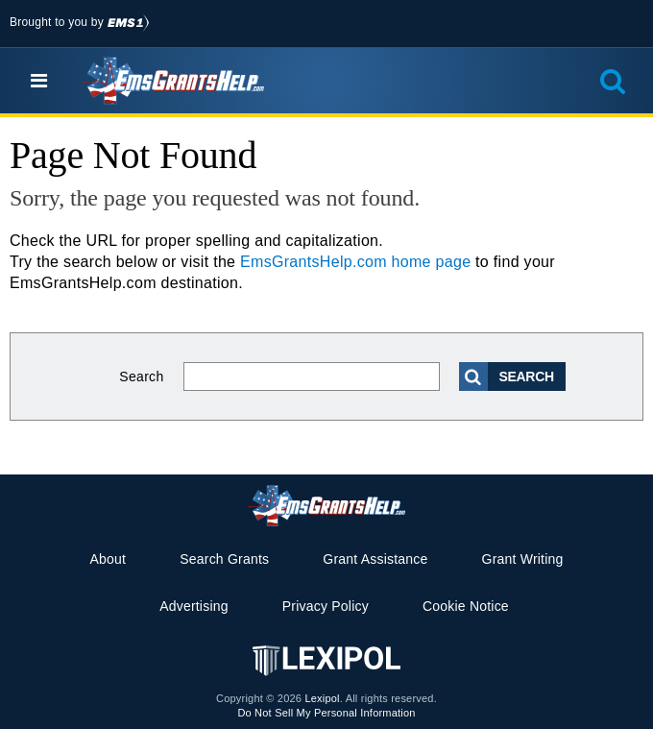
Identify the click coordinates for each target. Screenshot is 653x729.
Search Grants (224, 559)
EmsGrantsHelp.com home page (355, 262)
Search (141, 376)
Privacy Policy (325, 606)
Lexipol (321, 698)
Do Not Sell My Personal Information (326, 712)
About (107, 559)
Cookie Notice (466, 606)
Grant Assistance (375, 559)
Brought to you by (79, 22)
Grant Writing (523, 559)
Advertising (194, 606)
